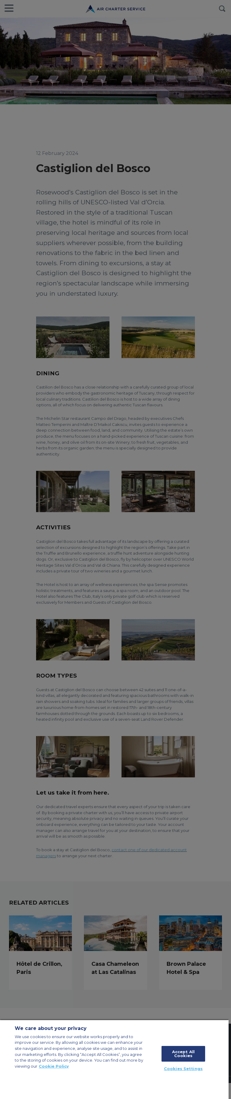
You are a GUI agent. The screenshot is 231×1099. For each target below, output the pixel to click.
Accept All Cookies (183, 1053)
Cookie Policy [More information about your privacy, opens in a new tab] (54, 1066)
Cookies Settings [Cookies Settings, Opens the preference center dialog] (183, 1068)
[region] (114, 1059)
